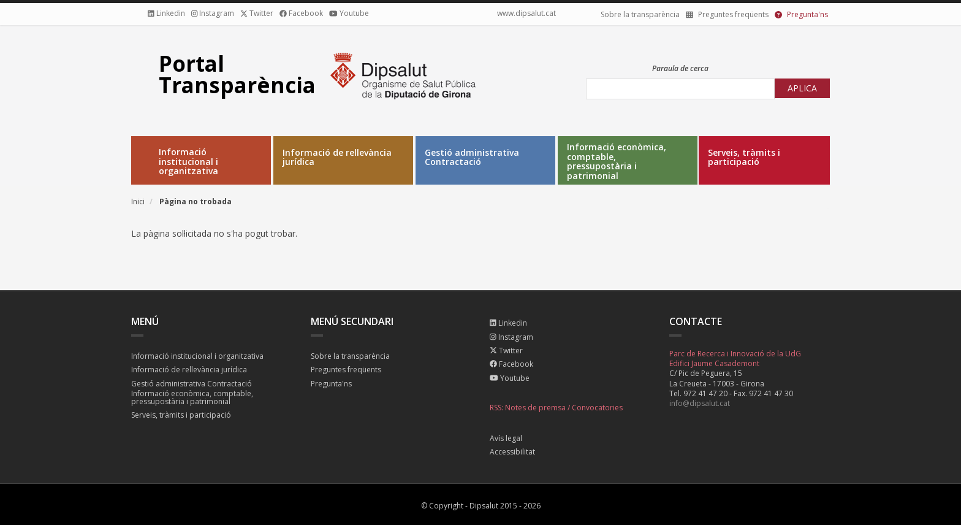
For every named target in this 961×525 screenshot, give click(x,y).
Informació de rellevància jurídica (337, 157)
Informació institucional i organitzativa (188, 161)
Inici (138, 201)
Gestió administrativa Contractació (472, 157)
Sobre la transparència (640, 14)
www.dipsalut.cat (526, 13)
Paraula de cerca (680, 68)
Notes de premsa (535, 407)
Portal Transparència (237, 74)
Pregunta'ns (331, 384)
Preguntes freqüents (346, 370)
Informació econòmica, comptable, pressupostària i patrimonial (616, 161)
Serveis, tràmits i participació (744, 157)
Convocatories (597, 407)
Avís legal (506, 439)
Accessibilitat (512, 452)
